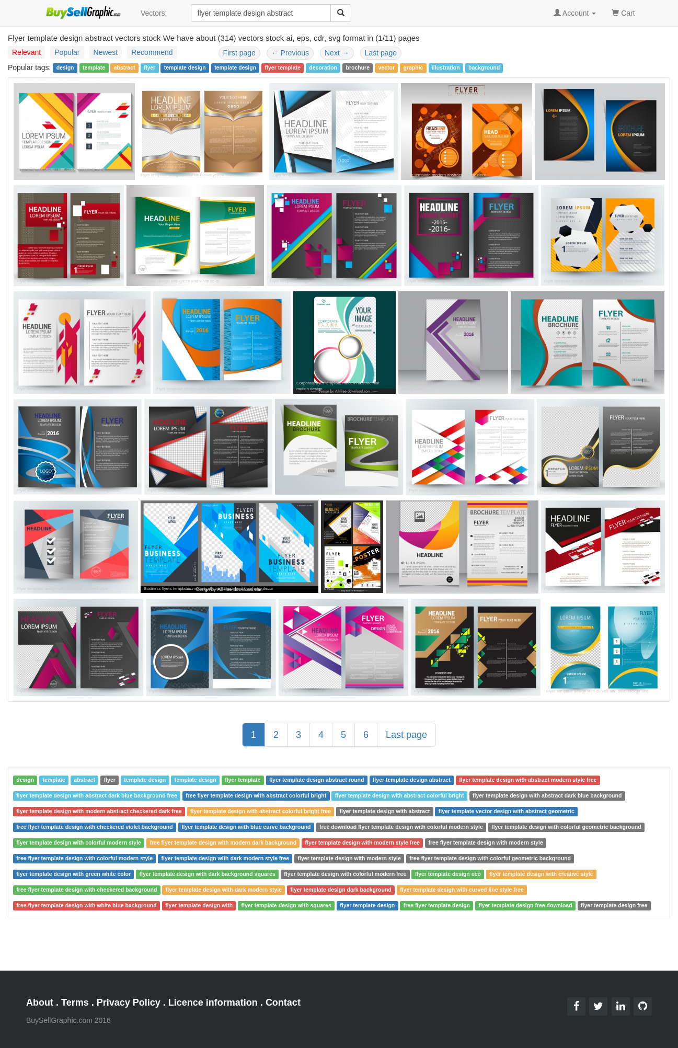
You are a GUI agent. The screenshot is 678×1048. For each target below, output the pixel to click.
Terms (75, 1002)
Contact (283, 1002)
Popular (66, 52)
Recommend (152, 52)
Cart (623, 12)
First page (239, 53)
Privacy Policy (128, 1002)
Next (337, 53)
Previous (290, 53)
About (39, 1002)
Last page (381, 53)
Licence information (213, 1002)
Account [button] (575, 13)
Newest (106, 52)
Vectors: (154, 13)
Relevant (26, 52)
